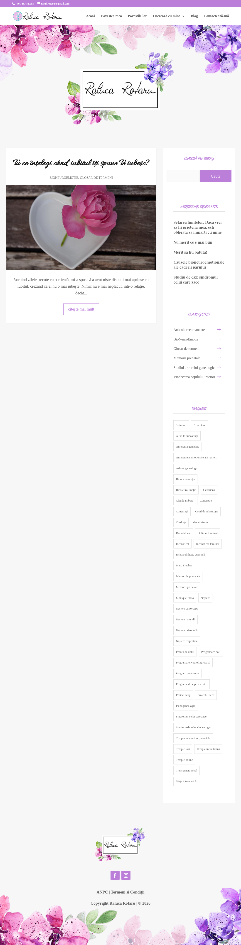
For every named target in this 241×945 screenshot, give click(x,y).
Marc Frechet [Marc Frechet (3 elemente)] (184, 565)
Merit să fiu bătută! (190, 252)
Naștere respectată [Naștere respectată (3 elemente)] (186, 641)
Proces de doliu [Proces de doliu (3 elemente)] (185, 652)
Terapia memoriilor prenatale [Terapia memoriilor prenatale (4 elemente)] (193, 738)
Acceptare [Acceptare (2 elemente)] (200, 425)
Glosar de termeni (96, 177)
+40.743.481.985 (24, 3)
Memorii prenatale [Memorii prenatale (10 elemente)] (187, 587)
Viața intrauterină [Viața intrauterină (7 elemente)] (186, 781)
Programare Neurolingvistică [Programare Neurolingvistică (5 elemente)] (193, 662)
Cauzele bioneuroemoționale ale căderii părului (198, 264)
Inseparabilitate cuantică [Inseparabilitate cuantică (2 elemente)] (190, 554)
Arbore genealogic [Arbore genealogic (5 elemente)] (187, 468)
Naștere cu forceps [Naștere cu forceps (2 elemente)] (187, 608)
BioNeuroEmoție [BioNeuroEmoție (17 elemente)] (186, 490)
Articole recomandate (189, 330)
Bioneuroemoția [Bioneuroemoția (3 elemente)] (185, 479)
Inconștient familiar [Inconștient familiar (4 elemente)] (207, 544)
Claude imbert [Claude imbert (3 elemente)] (184, 500)
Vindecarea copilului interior (194, 377)
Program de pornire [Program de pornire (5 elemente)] (187, 673)
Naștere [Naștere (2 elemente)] (205, 598)
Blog (194, 16)
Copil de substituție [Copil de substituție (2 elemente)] (206, 511)
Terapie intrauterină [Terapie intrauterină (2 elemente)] (208, 749)
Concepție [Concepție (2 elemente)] (206, 500)
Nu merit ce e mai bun (192, 242)
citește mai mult (81, 309)
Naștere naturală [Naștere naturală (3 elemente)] (185, 619)
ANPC (102, 892)
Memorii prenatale (186, 358)
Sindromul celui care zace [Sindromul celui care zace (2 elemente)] (191, 716)
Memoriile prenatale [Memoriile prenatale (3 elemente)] (188, 576)
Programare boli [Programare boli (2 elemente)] (210, 652)
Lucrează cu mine (166, 16)
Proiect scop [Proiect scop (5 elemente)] (183, 695)
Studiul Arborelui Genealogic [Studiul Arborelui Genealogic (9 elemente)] (193, 727)
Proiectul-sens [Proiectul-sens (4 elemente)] (205, 695)
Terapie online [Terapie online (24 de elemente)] (184, 759)
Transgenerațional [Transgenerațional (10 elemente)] (186, 770)
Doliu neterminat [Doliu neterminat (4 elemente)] (208, 533)
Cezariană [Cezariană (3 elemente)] (209, 490)
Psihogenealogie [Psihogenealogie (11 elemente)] (185, 706)
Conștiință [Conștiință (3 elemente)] (182, 511)
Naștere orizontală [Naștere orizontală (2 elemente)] (186, 630)
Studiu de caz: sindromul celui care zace (195, 279)
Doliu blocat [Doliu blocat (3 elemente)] (183, 533)
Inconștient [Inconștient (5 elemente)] (182, 544)
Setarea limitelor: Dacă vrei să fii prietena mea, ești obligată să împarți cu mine (198, 227)
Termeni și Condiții (127, 892)
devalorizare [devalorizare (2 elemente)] (200, 522)
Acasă (90, 16)
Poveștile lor (137, 16)
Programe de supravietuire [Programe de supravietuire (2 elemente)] (191, 684)
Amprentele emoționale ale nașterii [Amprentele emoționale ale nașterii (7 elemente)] (196, 457)
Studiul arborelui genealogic (193, 368)
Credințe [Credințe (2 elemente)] (181, 522)
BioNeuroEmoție (63, 177)
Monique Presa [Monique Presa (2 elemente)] (185, 598)
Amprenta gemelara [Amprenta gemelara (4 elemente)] (187, 446)
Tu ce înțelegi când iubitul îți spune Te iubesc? (81, 163)
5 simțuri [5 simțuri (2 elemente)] (181, 425)
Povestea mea (111, 16)
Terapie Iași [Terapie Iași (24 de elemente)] (183, 749)
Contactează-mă (216, 16)
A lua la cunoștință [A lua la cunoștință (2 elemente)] (187, 436)
